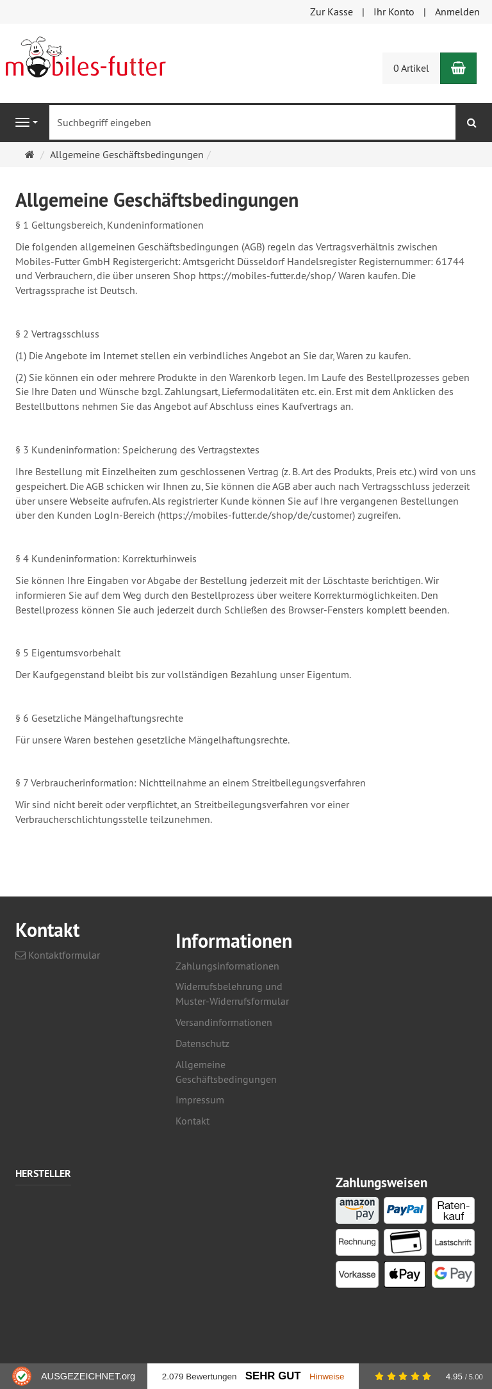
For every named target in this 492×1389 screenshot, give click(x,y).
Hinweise (327, 1376)
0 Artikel (411, 67)
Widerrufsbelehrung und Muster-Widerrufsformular (232, 993)
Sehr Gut (273, 1376)
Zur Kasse (331, 11)
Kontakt (192, 1120)
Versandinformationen (224, 1022)
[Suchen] (471, 122)
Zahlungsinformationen (227, 965)
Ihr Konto (393, 11)
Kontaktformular (57, 954)
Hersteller (43, 1174)
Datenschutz (202, 1043)
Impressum (200, 1099)
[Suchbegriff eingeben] (252, 122)
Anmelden (457, 11)
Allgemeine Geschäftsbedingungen (226, 1071)
